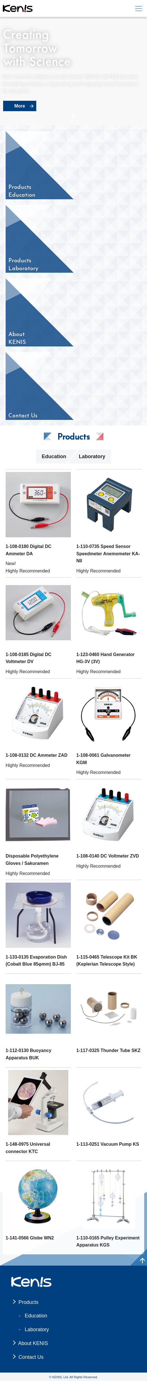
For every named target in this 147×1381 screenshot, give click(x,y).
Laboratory (92, 456)
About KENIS (33, 1343)
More (19, 106)
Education (54, 456)
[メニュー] (138, 8)
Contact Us (31, 1357)
